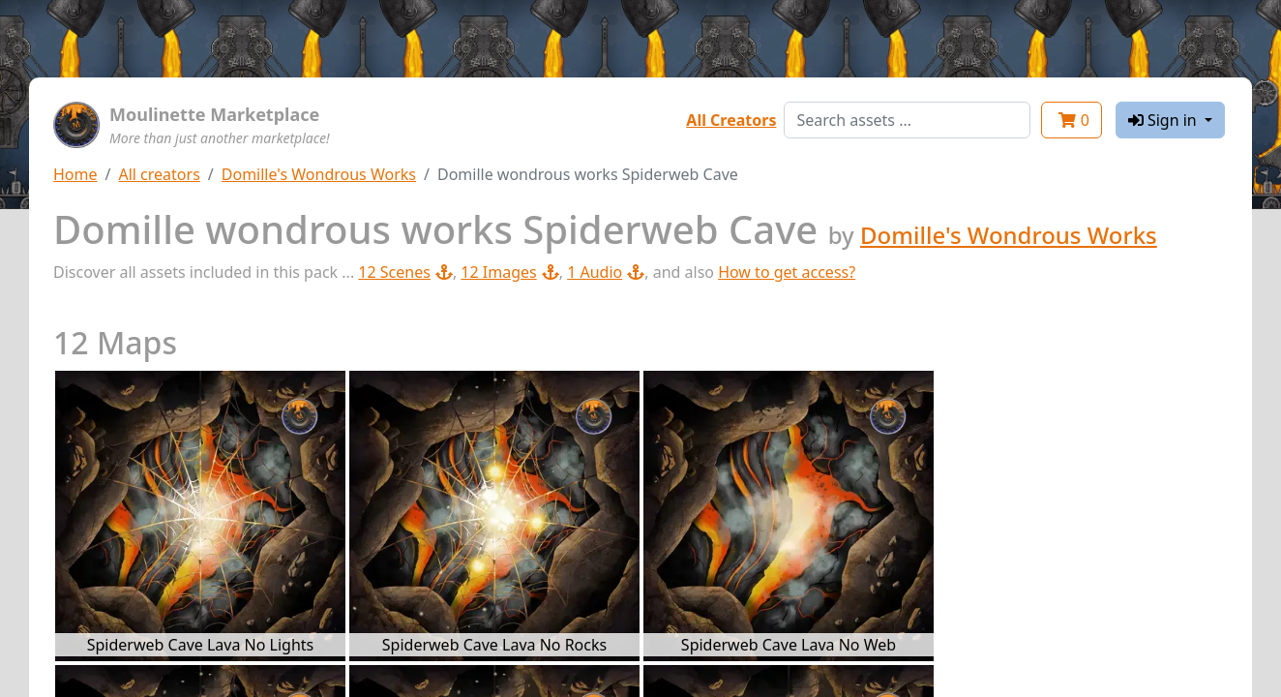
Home (75, 174)
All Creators (731, 120)
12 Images (509, 272)
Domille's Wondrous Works (319, 174)
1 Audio (605, 272)
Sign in (1164, 120)
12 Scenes (405, 272)
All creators (158, 174)
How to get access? (786, 272)
